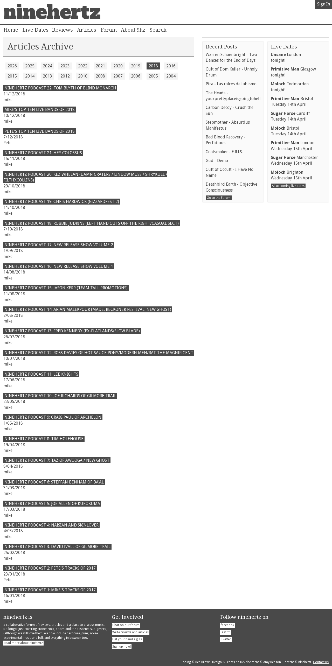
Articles (86, 30)
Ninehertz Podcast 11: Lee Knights (41, 374)
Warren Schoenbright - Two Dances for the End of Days (231, 184)
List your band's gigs (127, 639)
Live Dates (35, 30)
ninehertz (51, 12)
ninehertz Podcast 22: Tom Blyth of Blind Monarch (60, 88)
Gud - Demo (217, 287)
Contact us (321, 662)
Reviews (62, 30)
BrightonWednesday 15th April (291, 301)
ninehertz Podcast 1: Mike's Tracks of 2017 (50, 589)
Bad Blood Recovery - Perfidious (225, 266)
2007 (118, 76)
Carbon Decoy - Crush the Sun (229, 237)
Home (10, 30)
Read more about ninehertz (23, 643)
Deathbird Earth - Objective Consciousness (231, 313)
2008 (100, 76)
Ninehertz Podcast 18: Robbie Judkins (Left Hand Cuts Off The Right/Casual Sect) (91, 223)
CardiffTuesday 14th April (290, 242)
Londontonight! (286, 184)
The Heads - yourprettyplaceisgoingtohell (233, 222)
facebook (227, 625)
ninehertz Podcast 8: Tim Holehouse (44, 438)
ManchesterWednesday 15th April (294, 287)
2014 (29, 76)
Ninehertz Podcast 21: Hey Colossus (43, 152)
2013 (47, 76)
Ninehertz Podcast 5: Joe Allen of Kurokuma (52, 503)
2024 (47, 66)
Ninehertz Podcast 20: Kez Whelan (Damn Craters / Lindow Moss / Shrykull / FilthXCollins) (85, 177)
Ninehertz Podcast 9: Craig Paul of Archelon (52, 417)
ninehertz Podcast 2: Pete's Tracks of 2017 (50, 568)
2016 (171, 66)
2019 (135, 66)
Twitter (226, 639)
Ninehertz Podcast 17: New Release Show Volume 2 (58, 244)
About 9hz (133, 30)
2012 (65, 76)
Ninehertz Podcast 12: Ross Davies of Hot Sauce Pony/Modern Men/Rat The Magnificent (98, 352)
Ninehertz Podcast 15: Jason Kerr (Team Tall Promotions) (66, 287)
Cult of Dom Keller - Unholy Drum (232, 198)
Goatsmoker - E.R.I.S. (224, 278)
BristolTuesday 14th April (292, 228)
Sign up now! (121, 646)
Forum (109, 30)
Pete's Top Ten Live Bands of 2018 (39, 131)
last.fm (226, 632)
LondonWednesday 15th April (292, 272)
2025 (29, 66)
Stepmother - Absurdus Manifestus (228, 251)
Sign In (323, 4)
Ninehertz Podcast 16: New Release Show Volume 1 (58, 266)
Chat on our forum (126, 625)
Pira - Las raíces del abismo (231, 210)
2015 (12, 76)
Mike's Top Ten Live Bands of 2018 (39, 109)
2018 (153, 66)
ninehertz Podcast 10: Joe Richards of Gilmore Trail (60, 395)
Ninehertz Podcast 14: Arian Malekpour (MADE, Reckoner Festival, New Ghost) (87, 309)
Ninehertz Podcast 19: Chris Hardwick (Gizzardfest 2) (61, 201)
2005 (153, 76)
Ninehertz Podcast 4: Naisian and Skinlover (51, 525)
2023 (65, 66)
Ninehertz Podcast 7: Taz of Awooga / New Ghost (56, 460)
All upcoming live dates (288, 312)
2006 (135, 76)
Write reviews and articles (130, 632)
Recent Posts (221, 173)
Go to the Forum (219, 324)
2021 (100, 66)
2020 (118, 66)
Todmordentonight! (290, 213)
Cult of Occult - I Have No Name (229, 298)
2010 (82, 76)
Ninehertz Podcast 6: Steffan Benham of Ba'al (54, 482)
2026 (12, 66)
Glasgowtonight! (293, 198)
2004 (171, 76)
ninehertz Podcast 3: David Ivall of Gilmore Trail (57, 546)
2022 (82, 66)
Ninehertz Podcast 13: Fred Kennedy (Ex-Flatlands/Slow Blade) (72, 330)
